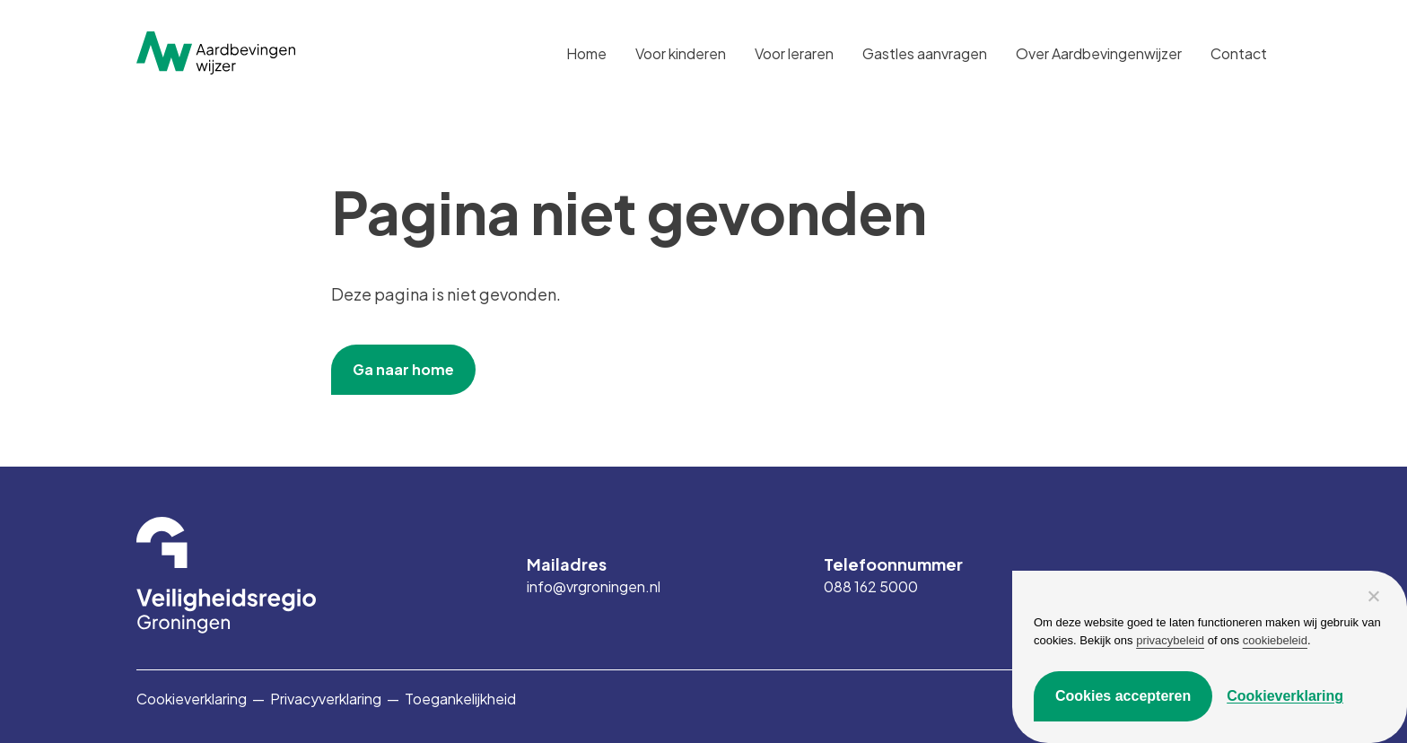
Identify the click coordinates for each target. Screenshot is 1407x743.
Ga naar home (403, 369)
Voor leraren (794, 53)
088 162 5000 (871, 587)
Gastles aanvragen (924, 53)
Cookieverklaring (191, 698)
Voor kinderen (680, 53)
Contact (1238, 53)
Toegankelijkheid (460, 698)
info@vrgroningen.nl (593, 587)
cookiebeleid (1275, 640)
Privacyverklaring (325, 698)
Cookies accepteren (1123, 696)
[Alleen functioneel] (1373, 596)
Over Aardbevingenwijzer (1099, 53)
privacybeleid (1170, 640)
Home (586, 53)
